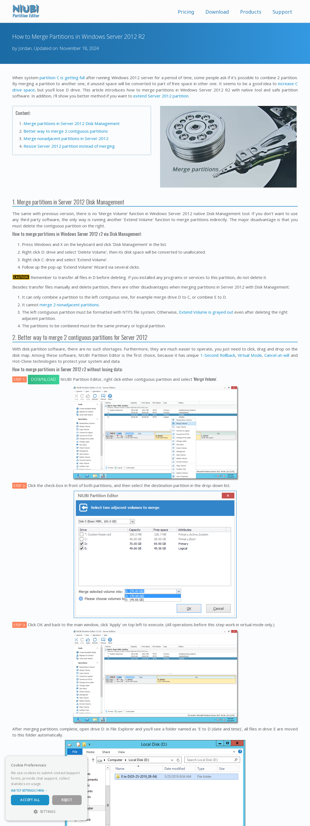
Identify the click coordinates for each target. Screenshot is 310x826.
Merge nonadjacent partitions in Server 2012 (65, 138)
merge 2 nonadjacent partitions (69, 304)
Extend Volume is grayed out (206, 312)
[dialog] (46, 788)
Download (217, 11)
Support (282, 11)
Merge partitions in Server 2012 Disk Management (71, 123)
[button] (46, 790)
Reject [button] (66, 800)
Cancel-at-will (276, 355)
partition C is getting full (62, 77)
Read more (52, 784)
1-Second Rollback (217, 355)
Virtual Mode (250, 355)
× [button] (81, 762)
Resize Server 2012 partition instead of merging (69, 146)
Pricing (186, 11)
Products (250, 11)
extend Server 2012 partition (160, 96)
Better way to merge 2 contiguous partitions (65, 131)
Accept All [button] (30, 800)
